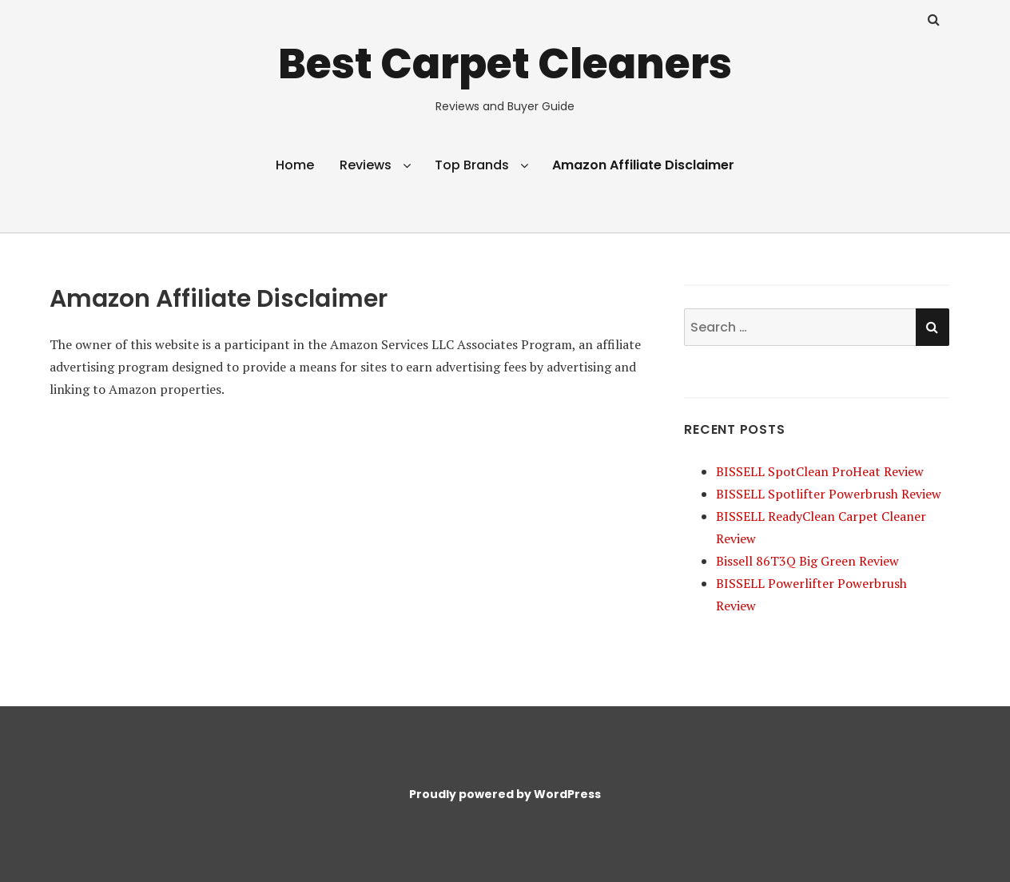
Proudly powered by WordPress (505, 794)
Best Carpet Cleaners (505, 63)
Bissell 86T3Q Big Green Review (807, 561)
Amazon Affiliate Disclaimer (643, 165)
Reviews (366, 165)
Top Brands (472, 165)
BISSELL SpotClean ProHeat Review (820, 471)
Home (295, 165)
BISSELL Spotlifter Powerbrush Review (828, 494)
